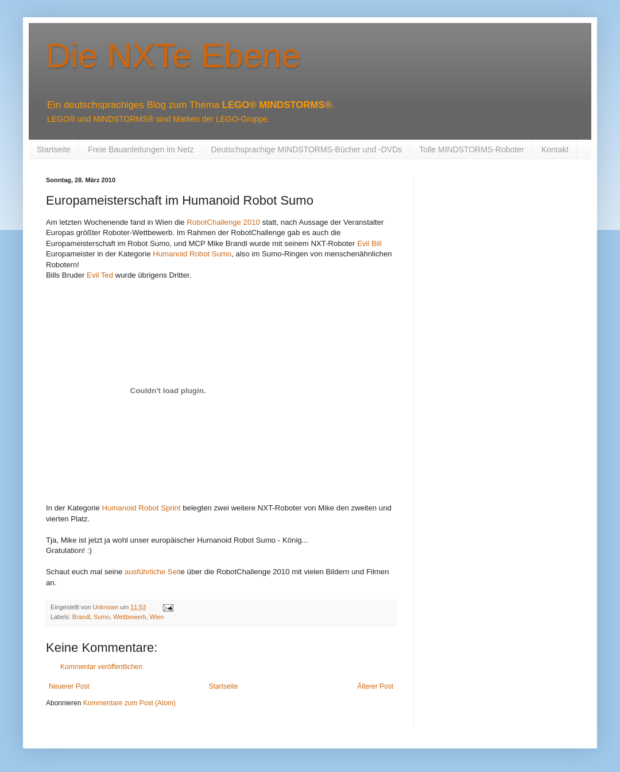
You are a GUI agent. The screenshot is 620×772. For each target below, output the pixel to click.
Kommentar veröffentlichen (101, 667)
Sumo (102, 616)
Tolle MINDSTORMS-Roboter (471, 149)
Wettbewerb (129, 616)
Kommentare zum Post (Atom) (129, 703)
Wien (157, 616)
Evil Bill (369, 243)
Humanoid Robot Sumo (192, 253)
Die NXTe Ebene (173, 55)
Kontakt (554, 149)
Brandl (81, 616)
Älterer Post (375, 686)
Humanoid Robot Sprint (141, 508)
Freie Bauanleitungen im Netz (140, 149)
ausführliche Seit (153, 571)
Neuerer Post (69, 686)
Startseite (54, 149)
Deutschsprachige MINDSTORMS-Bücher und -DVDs (306, 149)
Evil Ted (100, 275)
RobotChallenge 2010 (223, 222)
